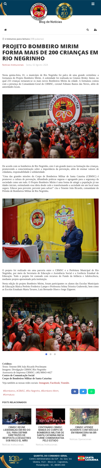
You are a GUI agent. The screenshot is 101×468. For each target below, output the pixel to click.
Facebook (55, 383)
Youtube (64, 383)
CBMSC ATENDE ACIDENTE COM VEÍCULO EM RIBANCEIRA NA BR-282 (84, 431)
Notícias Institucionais (13, 65)
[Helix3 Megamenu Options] (93, 4)
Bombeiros (9, 390)
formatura (9, 394)
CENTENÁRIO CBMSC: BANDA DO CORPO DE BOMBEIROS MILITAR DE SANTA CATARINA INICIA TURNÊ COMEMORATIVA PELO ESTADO (50, 434)
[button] (88, 30)
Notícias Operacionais (80, 439)
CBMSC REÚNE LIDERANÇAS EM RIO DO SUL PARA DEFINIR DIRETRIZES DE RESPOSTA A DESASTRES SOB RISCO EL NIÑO (17, 434)
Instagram (44, 383)
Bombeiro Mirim (50, 390)
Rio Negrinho (34, 390)
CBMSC (21, 390)
